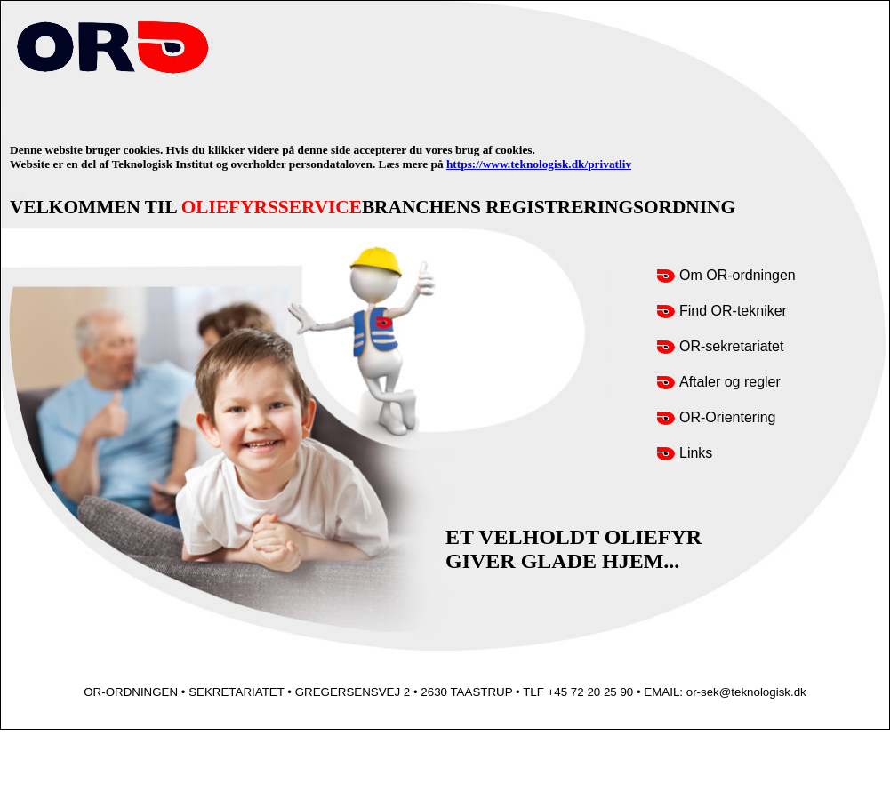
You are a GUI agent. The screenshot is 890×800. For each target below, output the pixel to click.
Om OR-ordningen (737, 275)
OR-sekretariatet (731, 346)
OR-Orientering (727, 417)
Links (695, 452)
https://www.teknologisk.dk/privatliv (538, 164)
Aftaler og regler (730, 381)
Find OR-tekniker (733, 310)
